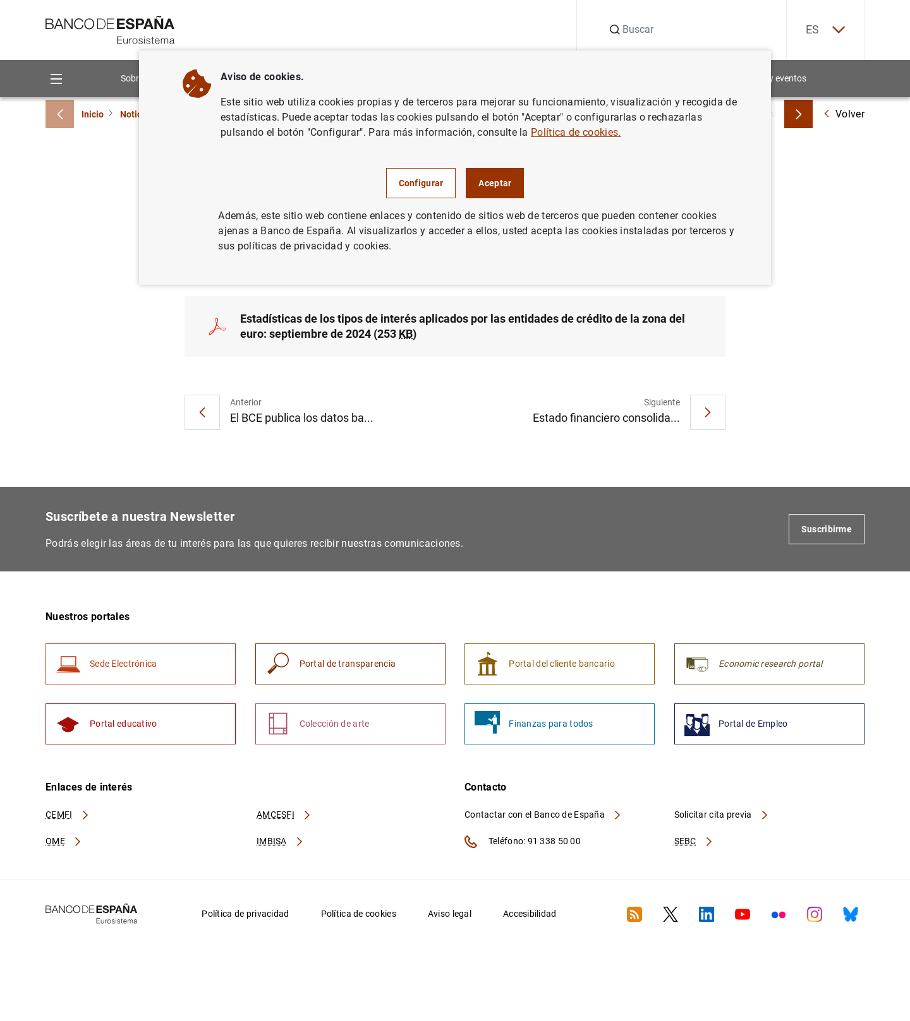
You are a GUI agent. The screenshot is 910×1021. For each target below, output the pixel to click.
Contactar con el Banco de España (543, 814)
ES (825, 30)
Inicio (93, 114)
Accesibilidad (530, 914)
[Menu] (55, 78)
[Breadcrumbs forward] (798, 114)
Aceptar (494, 183)
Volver (843, 114)
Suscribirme (826, 529)
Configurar (421, 183)
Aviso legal (449, 914)
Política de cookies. (576, 132)
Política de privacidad (245, 914)
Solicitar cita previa (721, 814)
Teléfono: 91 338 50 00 (522, 841)
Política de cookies (358, 914)
